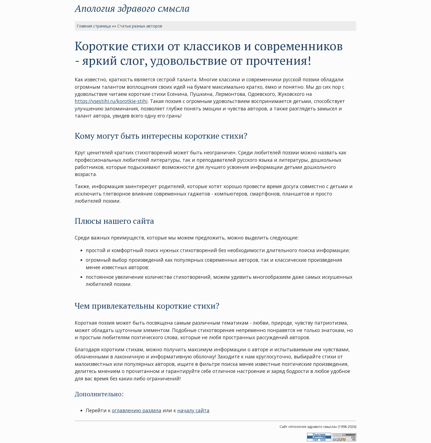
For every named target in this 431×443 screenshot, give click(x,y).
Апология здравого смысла (132, 8)
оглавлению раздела (136, 410)
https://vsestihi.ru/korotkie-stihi (111, 101)
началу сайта (193, 410)
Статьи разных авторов (139, 26)
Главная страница (94, 26)
